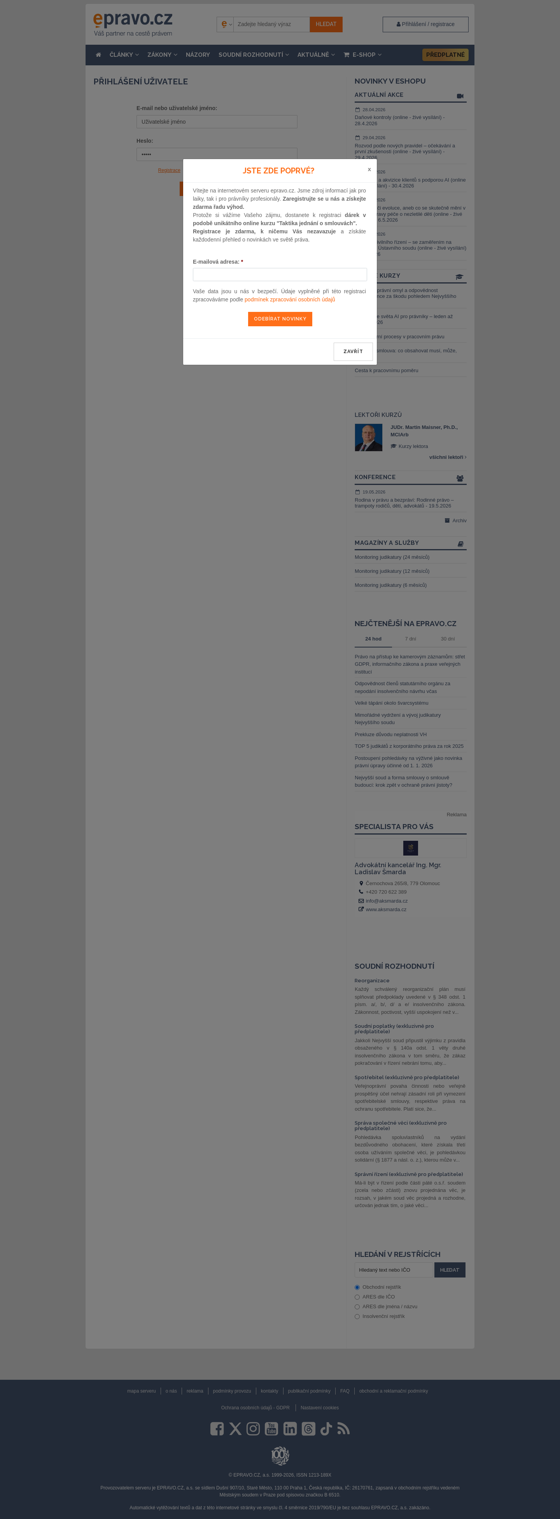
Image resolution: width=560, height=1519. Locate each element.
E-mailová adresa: (218, 262)
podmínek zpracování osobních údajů (290, 299)
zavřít (353, 351)
